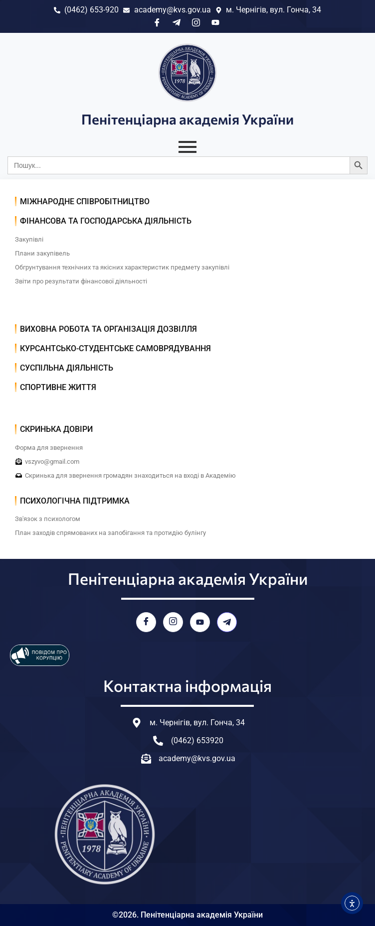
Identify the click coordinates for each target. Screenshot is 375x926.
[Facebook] (146, 622)
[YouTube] (200, 622)
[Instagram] (173, 622)
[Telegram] (227, 622)
